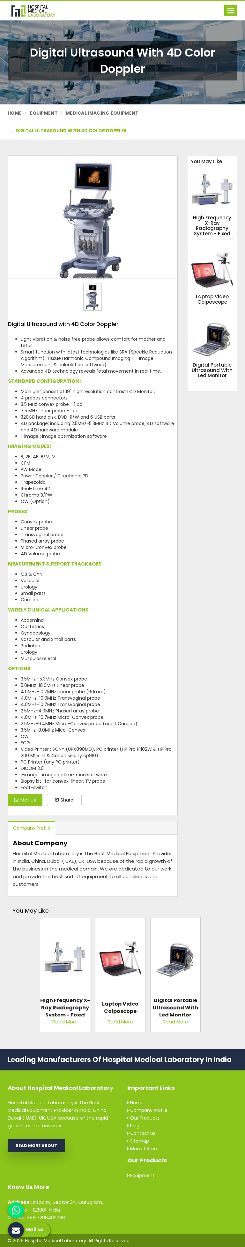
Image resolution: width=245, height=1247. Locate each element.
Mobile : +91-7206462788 (36, 1217)
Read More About (36, 1146)
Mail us (25, 799)
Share (64, 800)
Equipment (44, 113)
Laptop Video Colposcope (212, 299)
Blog (133, 1125)
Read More (65, 1021)
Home (15, 113)
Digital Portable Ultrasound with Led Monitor (212, 370)
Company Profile (31, 828)
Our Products (143, 1118)
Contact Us (141, 1133)
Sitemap (138, 1141)
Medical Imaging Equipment (102, 113)
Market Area (142, 1148)
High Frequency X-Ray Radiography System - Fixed (212, 225)
